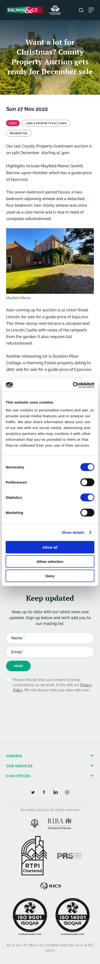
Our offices (18, 776)
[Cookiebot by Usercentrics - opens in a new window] (72, 385)
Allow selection (50, 561)
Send (18, 666)
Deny (50, 576)
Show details (73, 532)
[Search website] (81, 10)
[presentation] (43, 710)
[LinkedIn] (55, 792)
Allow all (50, 547)
